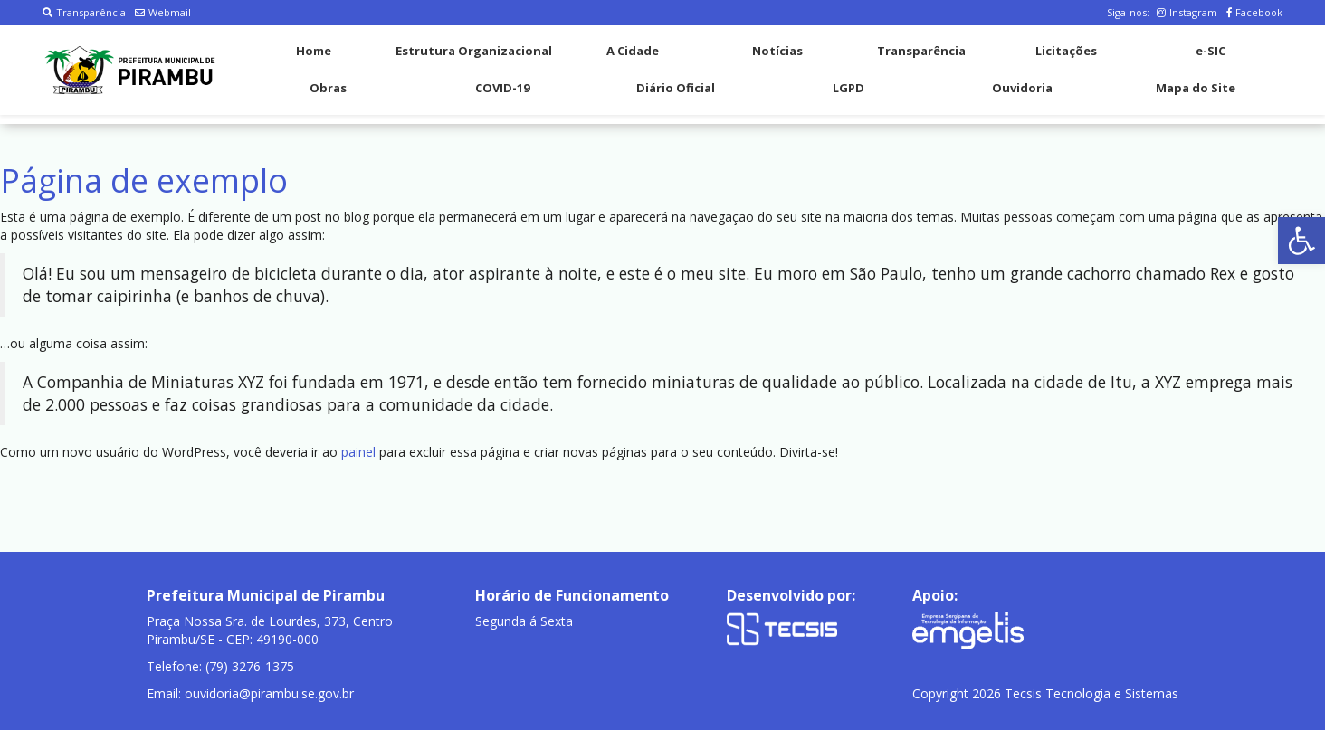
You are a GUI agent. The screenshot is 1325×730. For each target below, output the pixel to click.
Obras (328, 88)
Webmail (163, 12)
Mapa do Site (1195, 88)
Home (313, 51)
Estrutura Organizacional (474, 51)
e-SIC (1210, 51)
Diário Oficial (675, 88)
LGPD (848, 88)
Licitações (1066, 51)
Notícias (777, 51)
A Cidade (632, 51)
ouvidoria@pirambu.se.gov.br (269, 693)
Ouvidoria (1022, 88)
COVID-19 (502, 88)
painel (358, 451)
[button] (1301, 240)
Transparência (84, 12)
